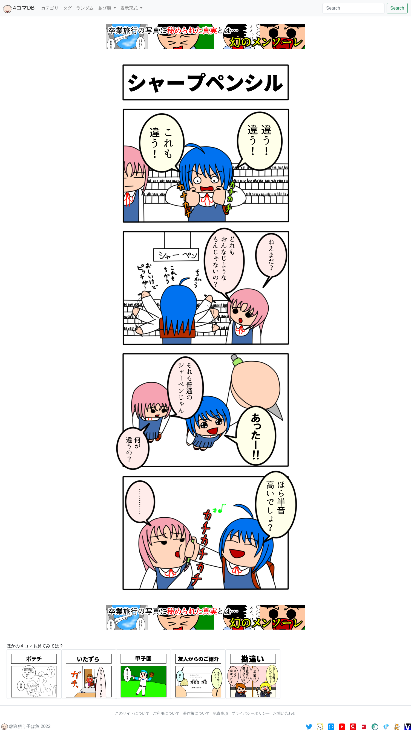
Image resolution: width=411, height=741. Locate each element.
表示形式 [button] (129, 8)
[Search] (353, 8)
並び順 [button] (105, 8)
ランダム (85, 8)
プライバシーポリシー (251, 713)
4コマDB (19, 9)
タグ (67, 8)
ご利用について (167, 713)
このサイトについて (133, 713)
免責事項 (221, 713)
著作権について (197, 713)
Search (397, 8)
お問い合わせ (284, 713)
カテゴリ (50, 8)
